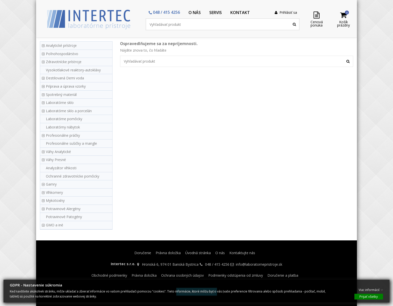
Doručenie (142, 252)
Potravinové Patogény (64, 216)
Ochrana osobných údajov (182, 275)
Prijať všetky (368, 296)
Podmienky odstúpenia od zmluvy (235, 275)
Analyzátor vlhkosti (61, 168)
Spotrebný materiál (61, 94)
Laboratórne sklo (60, 102)
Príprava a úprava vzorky (66, 86)
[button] (164, 12)
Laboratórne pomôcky (64, 118)
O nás (220, 252)
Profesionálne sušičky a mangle (71, 143)
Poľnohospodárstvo (62, 53)
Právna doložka (168, 252)
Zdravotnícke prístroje (63, 61)
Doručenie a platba (282, 275)
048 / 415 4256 (217, 264)
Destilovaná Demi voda (65, 78)
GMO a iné (54, 225)
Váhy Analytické (58, 151)
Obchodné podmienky (109, 275)
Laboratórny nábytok (63, 127)
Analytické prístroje (61, 45)
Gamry (51, 184)
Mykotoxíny (55, 200)
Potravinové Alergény (63, 208)
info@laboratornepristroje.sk (259, 264)
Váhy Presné (56, 159)
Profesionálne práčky (63, 135)
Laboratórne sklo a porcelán (69, 110)
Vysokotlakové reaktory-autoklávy (73, 70)
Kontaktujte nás (242, 252)
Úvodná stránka (198, 252)
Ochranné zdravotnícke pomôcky (72, 176)
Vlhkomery (54, 192)
